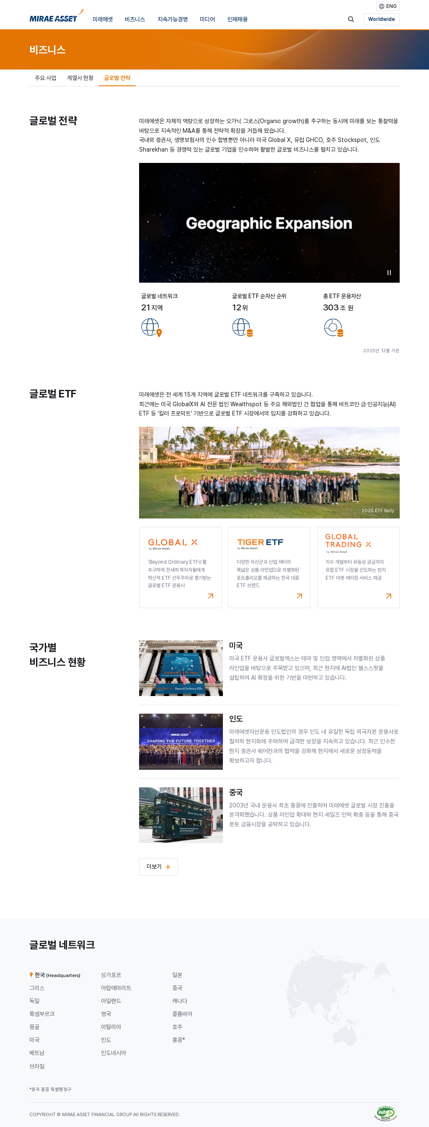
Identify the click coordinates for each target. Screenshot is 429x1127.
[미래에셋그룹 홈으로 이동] (56, 17)
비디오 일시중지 (389, 273)
